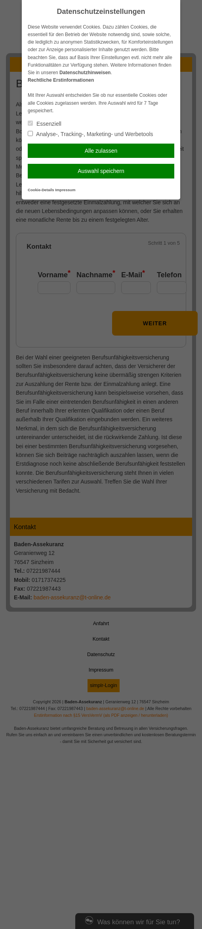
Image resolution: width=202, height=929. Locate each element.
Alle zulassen (101, 151)
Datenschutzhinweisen (85, 72)
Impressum (65, 190)
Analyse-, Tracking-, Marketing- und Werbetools (90, 134)
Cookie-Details (41, 190)
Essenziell (44, 124)
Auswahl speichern (101, 171)
